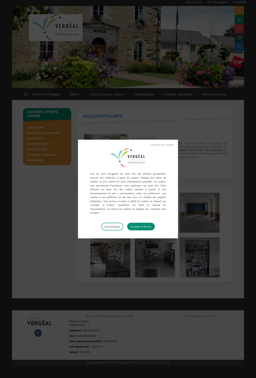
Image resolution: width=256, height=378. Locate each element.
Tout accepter (141, 226)
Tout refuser (162, 145)
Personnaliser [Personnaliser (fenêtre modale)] (112, 226)
